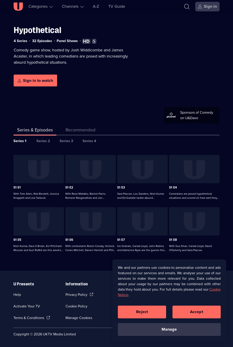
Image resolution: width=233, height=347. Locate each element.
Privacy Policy (76, 294)
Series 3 (66, 140)
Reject (142, 313)
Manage (169, 331)
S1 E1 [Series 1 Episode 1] (17, 187)
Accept (196, 313)
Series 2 (43, 140)
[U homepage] (18, 6)
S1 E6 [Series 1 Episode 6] (69, 239)
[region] (169, 302)
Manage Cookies (79, 317)
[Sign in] (207, 6)
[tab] (80, 131)
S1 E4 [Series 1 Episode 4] (173, 187)
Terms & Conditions (28, 317)
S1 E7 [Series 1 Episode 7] (121, 239)
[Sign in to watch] (35, 80)
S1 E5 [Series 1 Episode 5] (17, 239)
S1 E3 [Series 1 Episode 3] (121, 187)
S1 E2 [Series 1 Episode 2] (69, 187)
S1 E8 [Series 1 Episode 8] (173, 239)
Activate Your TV (26, 306)
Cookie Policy (76, 306)
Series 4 (89, 140)
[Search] (188, 6)
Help (17, 294)
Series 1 (19, 140)
